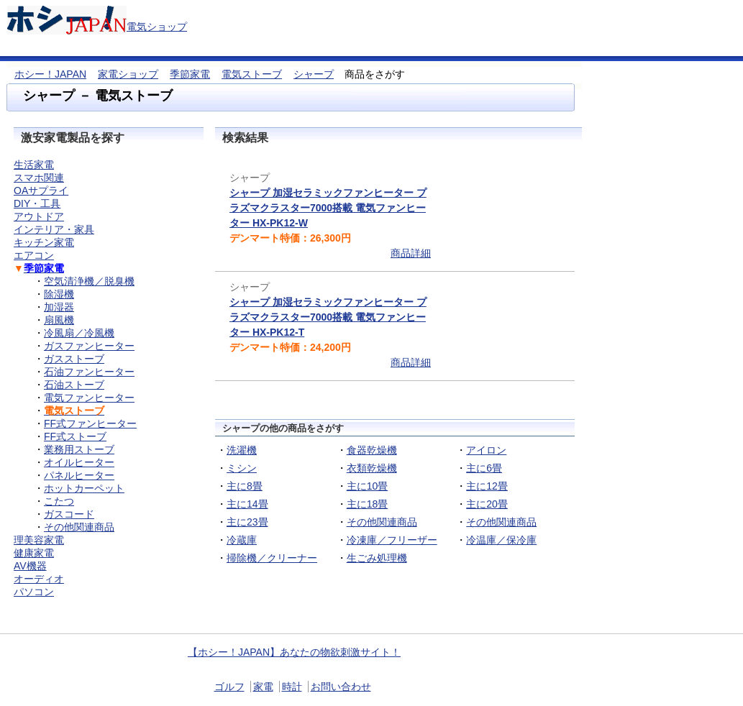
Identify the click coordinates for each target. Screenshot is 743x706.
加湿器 (59, 307)
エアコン (34, 255)
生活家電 (34, 164)
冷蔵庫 (242, 540)
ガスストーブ (74, 359)
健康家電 (34, 553)
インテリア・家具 (54, 229)
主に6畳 (484, 468)
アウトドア (39, 216)
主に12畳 (487, 486)
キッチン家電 (44, 242)
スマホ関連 (39, 177)
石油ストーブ (74, 384)
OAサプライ (41, 190)
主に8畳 (245, 486)
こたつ (59, 501)
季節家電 (190, 74)
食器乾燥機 (372, 450)
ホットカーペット (84, 488)
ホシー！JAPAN (50, 74)
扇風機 (59, 320)
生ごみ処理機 (377, 558)
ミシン (242, 468)
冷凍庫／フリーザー (392, 540)
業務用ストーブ (79, 449)
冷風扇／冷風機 (79, 333)
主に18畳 (367, 504)
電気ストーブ (252, 74)
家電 (263, 686)
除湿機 (59, 294)
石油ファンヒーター (89, 371)
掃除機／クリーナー (272, 558)
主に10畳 (367, 486)
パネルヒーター (79, 475)
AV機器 (30, 566)
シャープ (313, 74)
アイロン (486, 450)
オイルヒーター (79, 462)
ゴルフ (229, 686)
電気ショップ (157, 26)
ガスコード (69, 514)
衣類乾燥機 (372, 468)
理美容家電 (39, 540)
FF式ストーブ (75, 436)
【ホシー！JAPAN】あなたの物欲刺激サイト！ (294, 652)
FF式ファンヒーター (90, 423)
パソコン (34, 591)
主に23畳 (247, 522)
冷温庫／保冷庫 (501, 540)
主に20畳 (487, 504)
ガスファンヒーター (89, 346)
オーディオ (39, 578)
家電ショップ (128, 74)
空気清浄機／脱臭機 (89, 281)
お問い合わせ (341, 686)
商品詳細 (411, 253)
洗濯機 (242, 450)
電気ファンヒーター (89, 397)
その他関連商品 (382, 522)
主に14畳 (247, 504)
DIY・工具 (37, 203)
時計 (292, 686)
